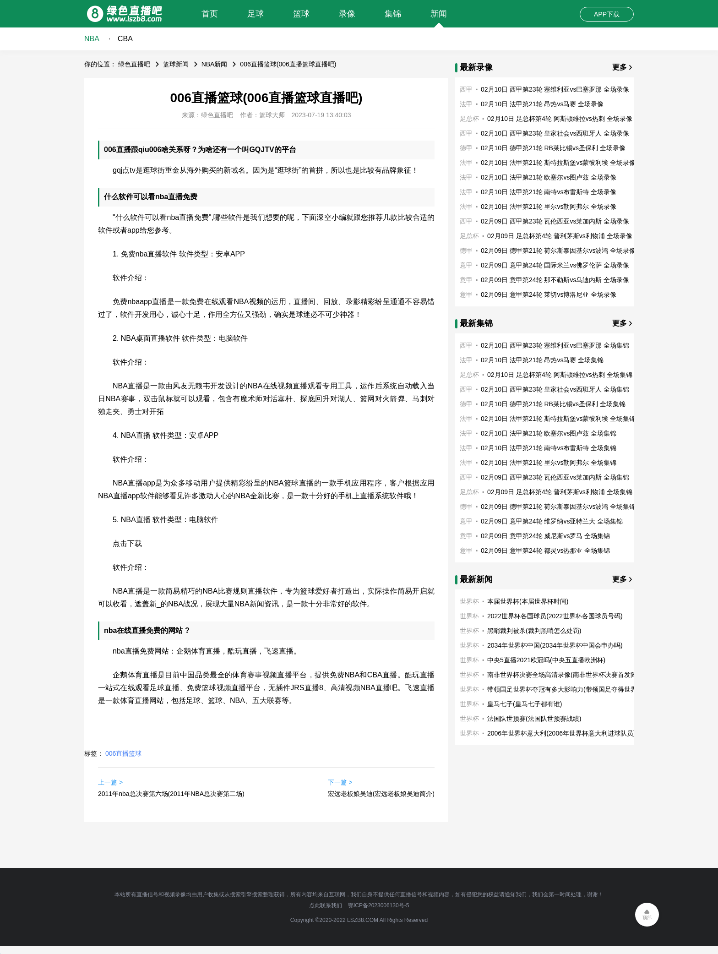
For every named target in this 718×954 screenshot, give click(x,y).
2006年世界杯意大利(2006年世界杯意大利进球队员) (561, 733)
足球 (255, 13)
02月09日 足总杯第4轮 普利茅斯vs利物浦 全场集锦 (559, 492)
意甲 (466, 265)
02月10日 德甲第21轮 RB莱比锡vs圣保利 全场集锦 (553, 404)
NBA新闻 (214, 64)
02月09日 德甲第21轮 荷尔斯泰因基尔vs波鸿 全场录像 (558, 250)
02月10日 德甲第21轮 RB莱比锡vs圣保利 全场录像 (553, 148)
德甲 (466, 148)
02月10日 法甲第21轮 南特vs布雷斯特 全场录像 (548, 192)
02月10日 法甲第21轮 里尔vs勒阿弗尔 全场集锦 (548, 462)
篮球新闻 (176, 64)
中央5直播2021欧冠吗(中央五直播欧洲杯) (546, 660)
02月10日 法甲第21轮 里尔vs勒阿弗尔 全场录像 (548, 206)
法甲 (466, 104)
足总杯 (469, 118)
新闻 (438, 13)
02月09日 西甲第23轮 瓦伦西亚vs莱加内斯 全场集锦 (555, 477)
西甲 (466, 89)
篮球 (301, 13)
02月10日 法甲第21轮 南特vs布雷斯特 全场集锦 (548, 448)
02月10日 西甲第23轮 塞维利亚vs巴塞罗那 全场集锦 (555, 345)
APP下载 (607, 14)
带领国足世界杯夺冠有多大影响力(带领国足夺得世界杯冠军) (572, 689)
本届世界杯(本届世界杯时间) (527, 601)
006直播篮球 (123, 753)
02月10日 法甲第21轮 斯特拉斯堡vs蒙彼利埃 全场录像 (558, 162)
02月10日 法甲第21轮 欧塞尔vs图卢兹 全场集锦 (548, 433)
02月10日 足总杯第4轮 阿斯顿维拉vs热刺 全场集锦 (559, 374)
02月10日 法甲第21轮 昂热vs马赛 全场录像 (542, 104)
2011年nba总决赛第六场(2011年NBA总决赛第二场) (171, 793)
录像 (347, 13)
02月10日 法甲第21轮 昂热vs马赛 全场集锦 (542, 360)
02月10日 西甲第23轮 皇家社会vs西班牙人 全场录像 (555, 133)
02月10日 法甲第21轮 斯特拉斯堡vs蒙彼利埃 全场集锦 (558, 418)
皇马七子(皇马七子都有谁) (524, 704)
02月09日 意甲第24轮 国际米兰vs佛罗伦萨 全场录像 (555, 265)
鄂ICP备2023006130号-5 (378, 905)
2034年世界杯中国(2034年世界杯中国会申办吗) (555, 645)
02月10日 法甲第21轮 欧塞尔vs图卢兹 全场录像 (548, 177)
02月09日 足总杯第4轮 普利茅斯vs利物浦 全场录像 (559, 236)
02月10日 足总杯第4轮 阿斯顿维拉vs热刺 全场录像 (559, 118)
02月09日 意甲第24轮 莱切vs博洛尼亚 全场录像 (548, 294)
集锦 (393, 13)
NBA (91, 39)
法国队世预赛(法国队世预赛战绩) (534, 718)
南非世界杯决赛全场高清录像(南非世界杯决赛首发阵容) (566, 674)
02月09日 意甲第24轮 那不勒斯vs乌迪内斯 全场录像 (555, 279)
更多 (619, 67)
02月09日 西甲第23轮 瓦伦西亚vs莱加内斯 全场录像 (555, 221)
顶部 (647, 917)
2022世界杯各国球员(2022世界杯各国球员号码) (555, 616)
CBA (125, 39)
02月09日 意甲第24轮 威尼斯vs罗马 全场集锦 (545, 536)
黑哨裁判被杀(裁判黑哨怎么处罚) (534, 630)
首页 (209, 13)
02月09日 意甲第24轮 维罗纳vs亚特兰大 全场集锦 (552, 521)
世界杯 (469, 601)
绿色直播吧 (134, 64)
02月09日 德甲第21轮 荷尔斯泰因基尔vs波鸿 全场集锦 (558, 506)
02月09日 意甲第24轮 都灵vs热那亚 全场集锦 (545, 550)
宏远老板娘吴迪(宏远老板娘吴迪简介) (381, 793)
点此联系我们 (325, 905)
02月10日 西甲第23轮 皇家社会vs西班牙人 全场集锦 (555, 389)
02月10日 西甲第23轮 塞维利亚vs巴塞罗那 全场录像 (555, 89)
